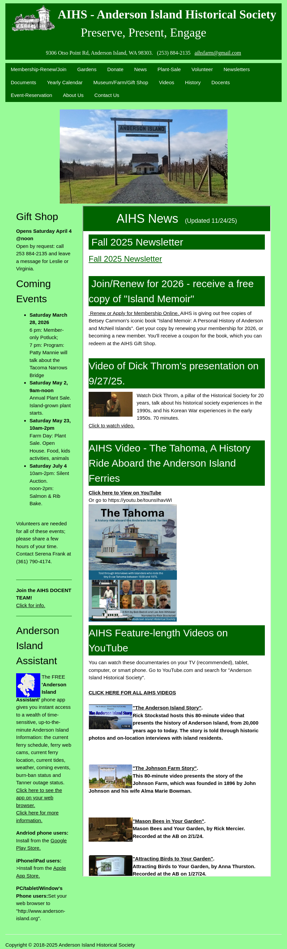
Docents (220, 82)
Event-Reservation (31, 95)
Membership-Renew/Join (38, 69)
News (140, 69)
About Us (73, 95)
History (193, 82)
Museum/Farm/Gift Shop (120, 82)
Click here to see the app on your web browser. (39, 797)
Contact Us (106, 95)
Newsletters (237, 69)
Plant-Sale (169, 69)
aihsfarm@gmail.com (218, 53)
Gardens (87, 69)
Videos (166, 82)
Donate (115, 69)
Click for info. (30, 605)
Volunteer (202, 69)
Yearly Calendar (65, 82)
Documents (23, 82)
